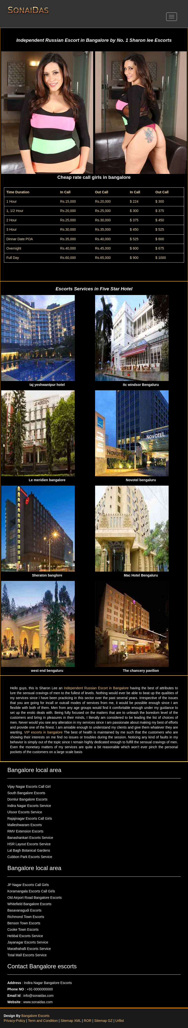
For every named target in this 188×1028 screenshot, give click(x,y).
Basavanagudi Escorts (24, 910)
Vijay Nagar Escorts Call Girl (28, 787)
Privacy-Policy (15, 1021)
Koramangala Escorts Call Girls (31, 891)
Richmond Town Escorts (25, 917)
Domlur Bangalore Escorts (27, 799)
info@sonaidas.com (38, 996)
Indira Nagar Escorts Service (29, 806)
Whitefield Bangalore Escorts (29, 904)
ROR (87, 1021)
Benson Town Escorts (23, 923)
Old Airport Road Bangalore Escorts (34, 898)
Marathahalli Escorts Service (29, 949)
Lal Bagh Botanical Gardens (28, 850)
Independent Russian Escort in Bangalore (97, 688)
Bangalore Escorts (35, 1016)
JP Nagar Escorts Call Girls (28, 885)
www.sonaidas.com (38, 1002)
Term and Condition (43, 1021)
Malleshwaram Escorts (24, 825)
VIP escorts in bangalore (44, 732)
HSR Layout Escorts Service (29, 844)
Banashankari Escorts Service (30, 838)
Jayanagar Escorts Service (27, 942)
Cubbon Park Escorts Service (29, 857)
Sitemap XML (71, 1021)
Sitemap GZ (103, 1021)
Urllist (119, 1021)
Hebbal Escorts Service (25, 936)
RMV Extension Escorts (25, 831)
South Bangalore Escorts (26, 793)
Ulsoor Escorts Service (24, 812)
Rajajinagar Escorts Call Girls (29, 818)
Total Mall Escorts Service (27, 955)
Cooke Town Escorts (22, 929)
